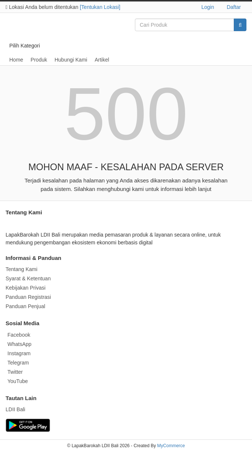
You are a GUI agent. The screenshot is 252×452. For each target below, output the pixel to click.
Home (16, 60)
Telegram (18, 363)
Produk (38, 60)
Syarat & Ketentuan (28, 278)
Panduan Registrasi (28, 297)
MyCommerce (171, 445)
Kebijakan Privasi (25, 288)
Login (207, 7)
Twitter (15, 372)
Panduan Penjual (25, 306)
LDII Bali (15, 409)
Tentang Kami (22, 269)
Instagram (18, 353)
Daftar (234, 7)
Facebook (18, 335)
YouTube (17, 381)
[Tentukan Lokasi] (100, 7)
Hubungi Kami (71, 60)
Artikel (102, 60)
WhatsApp (19, 344)
